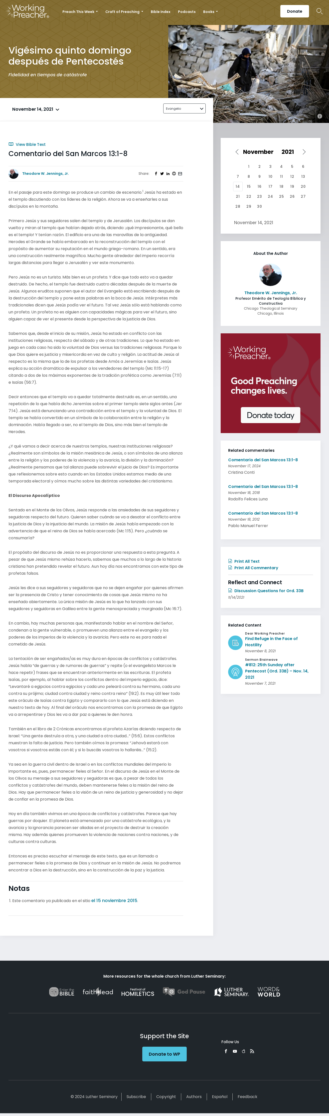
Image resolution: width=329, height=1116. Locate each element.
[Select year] (290, 152)
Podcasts (187, 11)
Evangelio (173, 108)
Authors (194, 1097)
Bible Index (160, 11)
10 (271, 176)
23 (259, 196)
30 (259, 206)
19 (292, 186)
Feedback (247, 1097)
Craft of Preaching (122, 11)
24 (270, 196)
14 (238, 186)
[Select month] (260, 152)
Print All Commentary (253, 568)
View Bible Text (27, 144)
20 (303, 186)
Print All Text (244, 561)
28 (237, 206)
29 (248, 206)
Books (209, 11)
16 (260, 186)
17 (271, 186)
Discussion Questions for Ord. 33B (266, 591)
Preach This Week (78, 11)
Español (219, 1097)
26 (292, 196)
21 (238, 196)
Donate (294, 11)
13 (303, 176)
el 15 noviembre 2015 (114, 900)
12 (292, 176)
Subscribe (136, 1097)
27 (303, 196)
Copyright (166, 1097)
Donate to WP (164, 1054)
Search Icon (320, 11)
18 (282, 186)
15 (249, 186)
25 (281, 196)
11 (281, 176)
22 (248, 196)
